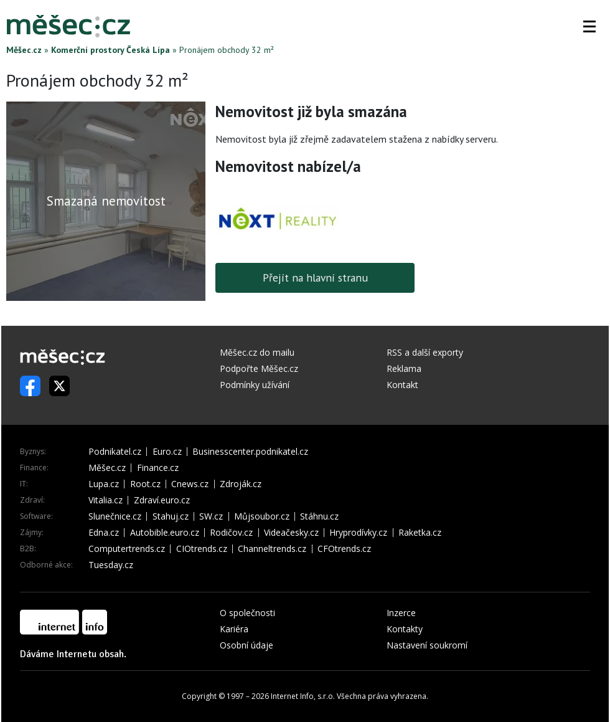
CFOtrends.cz (344, 548)
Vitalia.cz (105, 500)
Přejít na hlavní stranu (315, 277)
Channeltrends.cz (272, 548)
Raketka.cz (419, 532)
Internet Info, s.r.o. (303, 696)
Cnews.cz (190, 484)
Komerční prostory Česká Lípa (110, 49)
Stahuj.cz (170, 516)
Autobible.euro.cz (164, 532)
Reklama (404, 368)
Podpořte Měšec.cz (259, 368)
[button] (589, 26)
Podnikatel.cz (114, 451)
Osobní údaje (246, 645)
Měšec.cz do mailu (257, 352)
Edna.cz (103, 532)
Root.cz (145, 484)
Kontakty (405, 629)
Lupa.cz (103, 484)
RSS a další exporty (425, 352)
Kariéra (234, 629)
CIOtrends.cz (201, 548)
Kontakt (402, 385)
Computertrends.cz (126, 548)
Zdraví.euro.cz (162, 500)
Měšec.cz (24, 49)
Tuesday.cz (110, 565)
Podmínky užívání (254, 385)
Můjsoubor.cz (261, 516)
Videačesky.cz (291, 532)
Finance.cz (158, 467)
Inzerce (401, 613)
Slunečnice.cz (114, 516)
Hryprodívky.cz (358, 532)
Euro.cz (167, 451)
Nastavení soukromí (427, 645)
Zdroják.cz (240, 484)
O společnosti (247, 613)
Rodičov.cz (231, 532)
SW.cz (211, 516)
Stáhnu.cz (319, 516)
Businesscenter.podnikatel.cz (250, 451)
